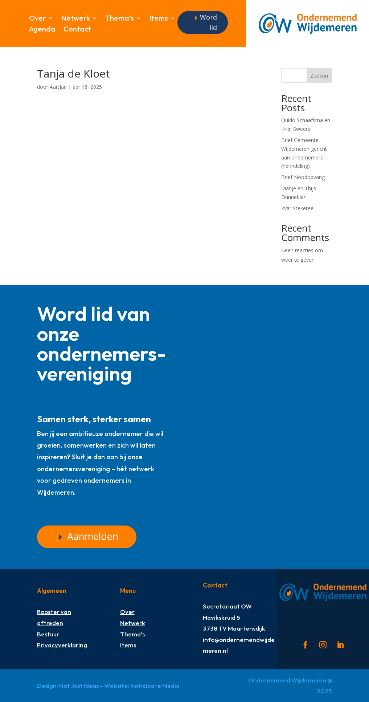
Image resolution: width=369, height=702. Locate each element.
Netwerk (75, 19)
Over (37, 19)
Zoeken (319, 75)
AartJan (58, 86)
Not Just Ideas (79, 685)
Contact (77, 29)
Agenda (42, 29)
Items (158, 19)
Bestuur (48, 633)
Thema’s (119, 19)
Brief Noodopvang (303, 177)
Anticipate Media (155, 685)
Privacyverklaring (62, 645)
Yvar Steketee (297, 208)
